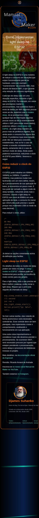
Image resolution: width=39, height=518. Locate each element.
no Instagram (23, 374)
